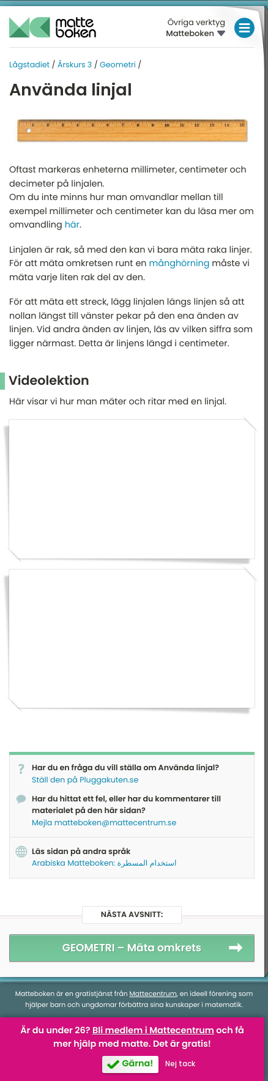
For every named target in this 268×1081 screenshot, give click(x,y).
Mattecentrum (153, 993)
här (72, 225)
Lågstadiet (29, 65)
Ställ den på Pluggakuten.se (85, 780)
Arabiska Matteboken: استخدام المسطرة (104, 863)
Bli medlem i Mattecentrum (153, 1031)
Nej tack (180, 1064)
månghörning (180, 264)
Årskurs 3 (75, 65)
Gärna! (137, 1064)
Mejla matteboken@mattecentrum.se (104, 823)
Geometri (118, 65)
